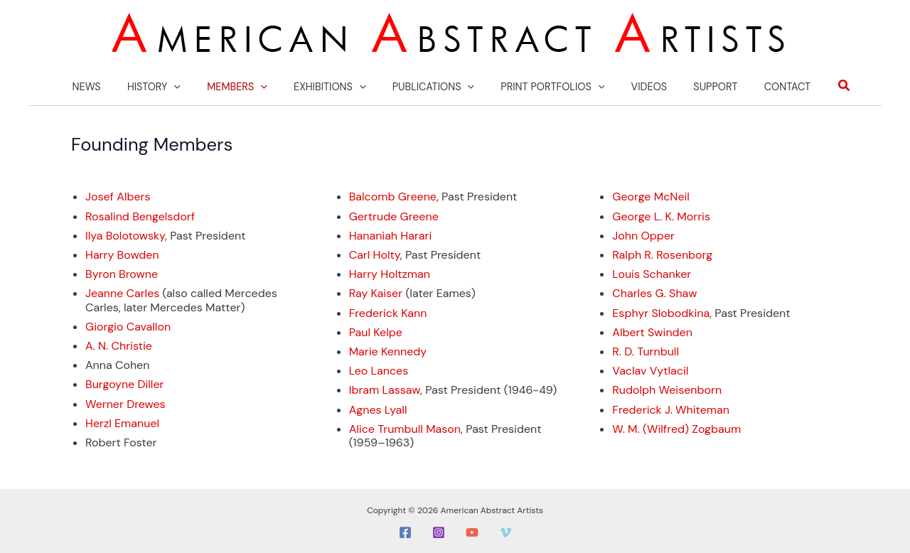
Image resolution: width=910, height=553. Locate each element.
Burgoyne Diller (124, 383)
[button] (817, 85)
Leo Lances (379, 370)
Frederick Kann (388, 311)
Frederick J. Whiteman (670, 408)
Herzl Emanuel (122, 421)
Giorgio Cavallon (128, 325)
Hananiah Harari (390, 234)
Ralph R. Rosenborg (662, 253)
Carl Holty (374, 253)
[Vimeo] (505, 531)
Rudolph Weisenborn (667, 389)
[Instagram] (438, 531)
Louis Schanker (651, 273)
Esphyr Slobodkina (661, 311)
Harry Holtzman (389, 273)
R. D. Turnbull (645, 350)
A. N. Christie (118, 344)
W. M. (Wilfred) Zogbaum (676, 427)
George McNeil (651, 195)
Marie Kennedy (388, 350)
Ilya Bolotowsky (125, 234)
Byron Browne (121, 273)
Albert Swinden (652, 330)
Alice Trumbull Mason (405, 427)
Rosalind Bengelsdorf (140, 215)
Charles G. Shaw (654, 292)
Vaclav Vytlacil (650, 370)
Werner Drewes (125, 402)
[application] (192, 86)
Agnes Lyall (378, 408)
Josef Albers (118, 195)
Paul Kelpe (375, 330)
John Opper (643, 234)
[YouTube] (472, 531)
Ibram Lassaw (384, 389)
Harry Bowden (122, 253)
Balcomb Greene (393, 195)
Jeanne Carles (122, 292)
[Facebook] (405, 531)
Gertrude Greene (394, 215)
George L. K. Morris (661, 215)
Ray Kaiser (375, 292)
